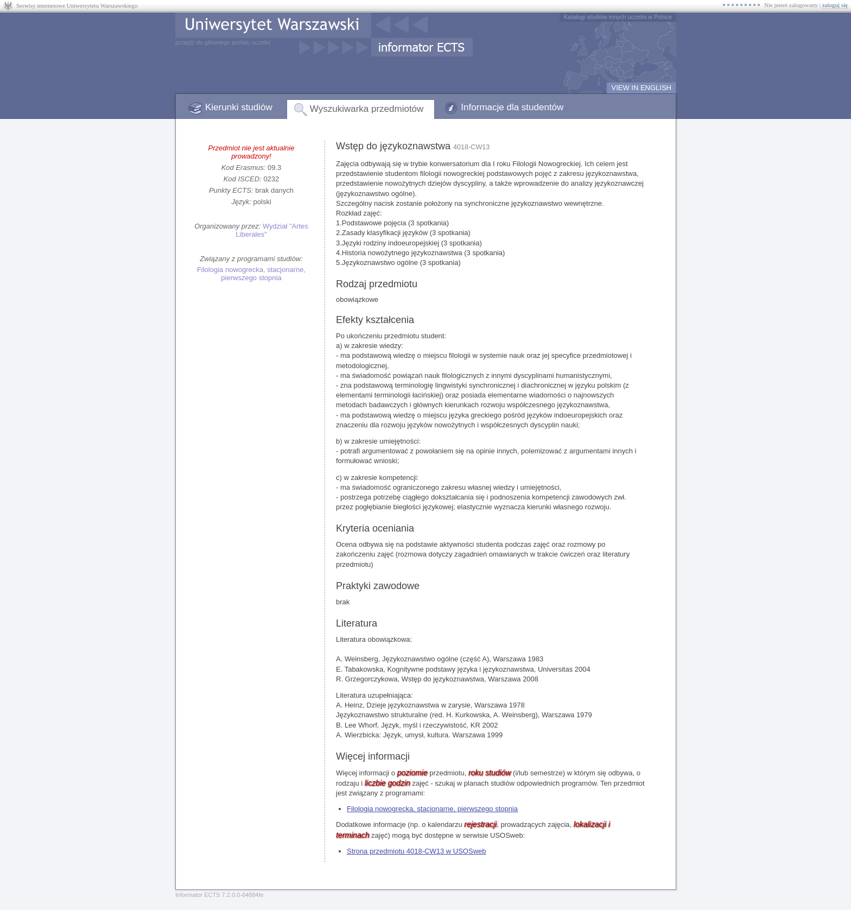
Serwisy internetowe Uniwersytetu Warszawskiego (76, 5)
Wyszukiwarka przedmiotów (367, 109)
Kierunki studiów (238, 107)
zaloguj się (835, 5)
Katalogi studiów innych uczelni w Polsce (618, 17)
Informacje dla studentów (512, 107)
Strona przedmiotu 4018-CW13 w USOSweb (416, 851)
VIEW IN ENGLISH (641, 88)
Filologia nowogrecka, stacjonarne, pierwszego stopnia (251, 274)
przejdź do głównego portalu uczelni (222, 42)
